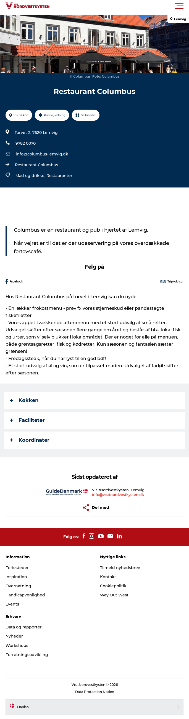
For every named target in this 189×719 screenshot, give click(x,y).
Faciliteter (27, 420)
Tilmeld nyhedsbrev (120, 567)
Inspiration (16, 576)
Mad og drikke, (30, 175)
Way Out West (114, 595)
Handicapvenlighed (25, 595)
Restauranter (59, 175)
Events (12, 604)
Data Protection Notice (94, 692)
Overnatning (18, 585)
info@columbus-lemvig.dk (42, 154)
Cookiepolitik (113, 585)
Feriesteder (17, 567)
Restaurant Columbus (36, 164)
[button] (119, 6)
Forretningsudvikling (27, 654)
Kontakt (108, 576)
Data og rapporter (24, 627)
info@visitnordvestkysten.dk (118, 494)
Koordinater (29, 440)
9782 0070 (25, 143)
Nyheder (14, 636)
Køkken (24, 400)
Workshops (17, 645)
